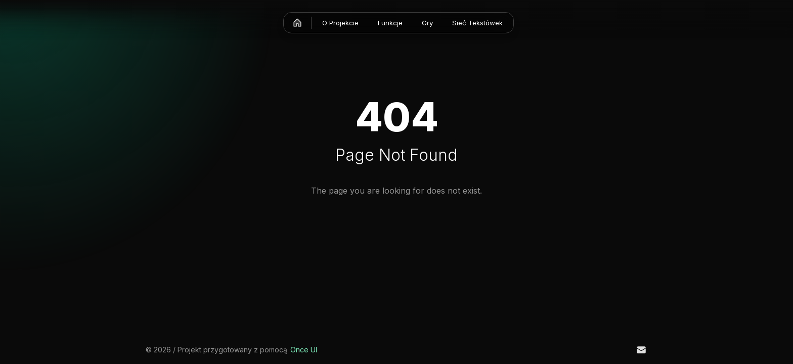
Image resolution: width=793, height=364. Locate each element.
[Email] (641, 350)
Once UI (303, 349)
